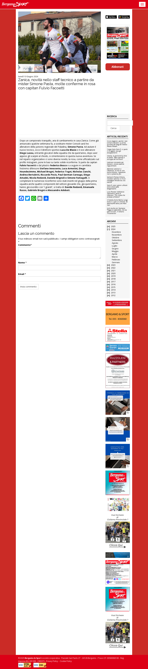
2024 (113, 229)
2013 (113, 292)
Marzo (115, 257)
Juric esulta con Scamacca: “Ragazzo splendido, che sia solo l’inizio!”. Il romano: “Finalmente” (117, 210)
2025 (113, 226)
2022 (113, 268)
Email (21, 274)
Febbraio (116, 259)
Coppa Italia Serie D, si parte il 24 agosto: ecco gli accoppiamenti (117, 151)
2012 (113, 295)
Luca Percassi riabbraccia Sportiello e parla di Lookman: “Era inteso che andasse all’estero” (116, 194)
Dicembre (116, 232)
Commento (24, 244)
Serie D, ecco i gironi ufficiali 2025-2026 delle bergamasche (117, 187)
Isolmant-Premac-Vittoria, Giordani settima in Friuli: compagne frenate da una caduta (116, 179)
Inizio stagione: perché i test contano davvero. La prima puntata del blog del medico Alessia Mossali (117, 143)
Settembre (117, 240)
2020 (113, 273)
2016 (113, 284)
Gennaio (116, 262)
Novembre (117, 234)
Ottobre (115, 237)
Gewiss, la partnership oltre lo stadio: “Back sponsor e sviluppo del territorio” (117, 157)
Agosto (115, 243)
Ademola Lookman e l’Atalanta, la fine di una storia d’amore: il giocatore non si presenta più (116, 171)
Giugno (115, 248)
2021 (113, 270)
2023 (113, 265)
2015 (113, 287)
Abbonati (118, 67)
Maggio (115, 251)
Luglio (114, 245)
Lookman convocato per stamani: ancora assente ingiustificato (115, 164)
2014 (113, 290)
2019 (113, 276)
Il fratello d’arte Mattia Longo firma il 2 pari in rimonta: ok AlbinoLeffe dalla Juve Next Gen (117, 202)
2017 (113, 281)
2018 (113, 279)
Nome (21, 262)
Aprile (114, 254)
